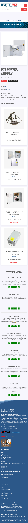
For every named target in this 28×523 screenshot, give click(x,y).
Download (8, 81)
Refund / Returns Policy (6, 449)
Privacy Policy (4, 446)
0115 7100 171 (4, 477)
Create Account (13, 72)
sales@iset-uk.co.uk (5, 481)
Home (2, 21)
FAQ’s (2, 444)
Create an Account (15, 1)
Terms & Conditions (5, 447)
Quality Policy (4, 450)
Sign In (3, 72)
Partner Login (24, 1)
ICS (5, 78)
